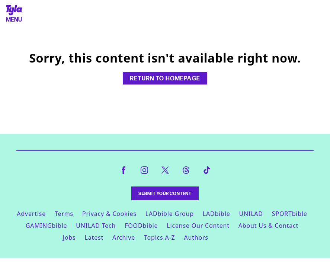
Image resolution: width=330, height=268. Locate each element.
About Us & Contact (268, 225)
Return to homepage (165, 78)
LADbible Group (169, 214)
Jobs (69, 237)
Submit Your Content (165, 193)
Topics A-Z (159, 237)
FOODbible (141, 225)
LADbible (216, 214)
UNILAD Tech (96, 225)
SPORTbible (289, 214)
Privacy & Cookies (109, 214)
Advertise (31, 214)
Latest (94, 237)
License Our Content (198, 225)
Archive (123, 237)
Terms (64, 214)
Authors (196, 237)
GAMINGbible (46, 225)
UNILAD (251, 214)
